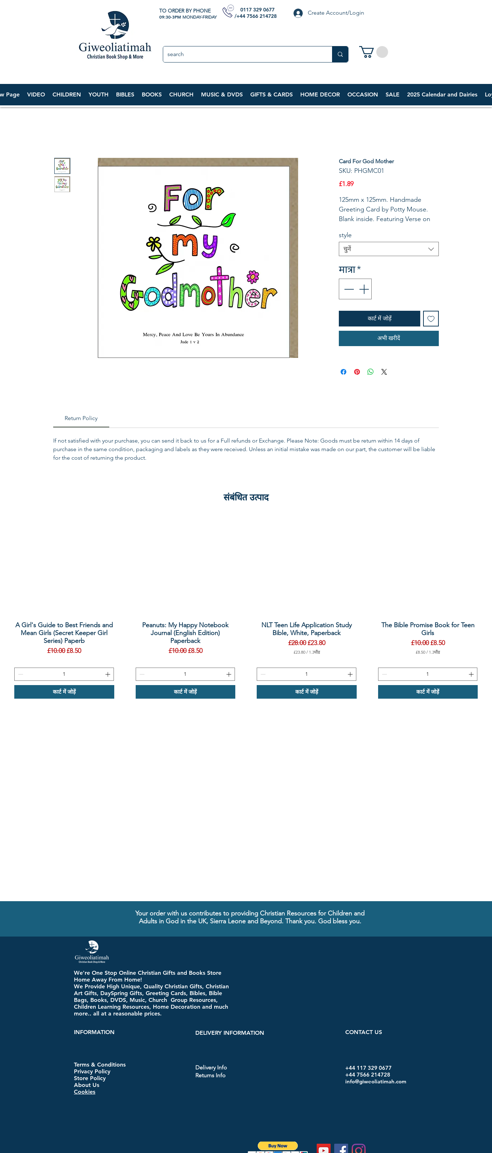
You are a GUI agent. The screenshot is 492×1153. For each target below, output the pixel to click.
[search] (242, 54)
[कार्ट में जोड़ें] (64, 692)
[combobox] (389, 249)
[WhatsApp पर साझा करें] (370, 372)
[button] (67, 94)
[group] (246, 607)
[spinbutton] (64, 674)
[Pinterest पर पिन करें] (357, 372)
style (345, 235)
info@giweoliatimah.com (375, 1081)
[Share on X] (384, 372)
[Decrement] (348, 289)
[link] (373, 52)
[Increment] (364, 289)
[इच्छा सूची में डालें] (431, 318)
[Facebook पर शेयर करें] (343, 372)
